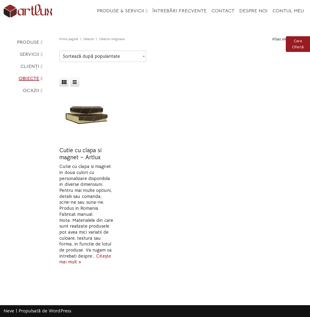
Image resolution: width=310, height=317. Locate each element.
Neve (9, 311)
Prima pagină (68, 39)
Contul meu (288, 11)
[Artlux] (28, 10)
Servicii (31, 54)
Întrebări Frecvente (179, 11)
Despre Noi (253, 11)
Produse (29, 42)
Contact (222, 11)
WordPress (60, 311)
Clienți (31, 66)
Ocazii (32, 91)
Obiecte (30, 78)
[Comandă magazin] (102, 56)
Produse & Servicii (122, 11)
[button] (146, 11)
